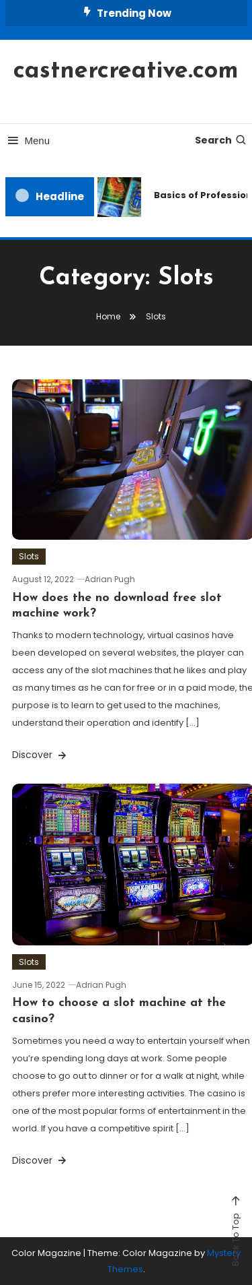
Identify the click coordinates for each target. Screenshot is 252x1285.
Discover (40, 754)
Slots (29, 556)
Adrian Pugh (110, 579)
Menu (27, 140)
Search (221, 140)
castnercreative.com (126, 71)
